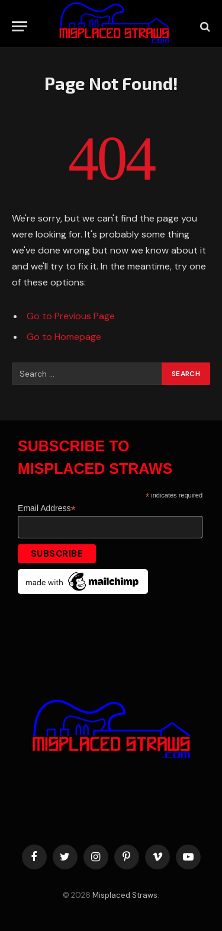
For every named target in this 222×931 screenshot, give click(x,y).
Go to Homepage (64, 336)
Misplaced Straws (124, 895)
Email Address (47, 508)
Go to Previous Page (71, 316)
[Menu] (19, 26)
